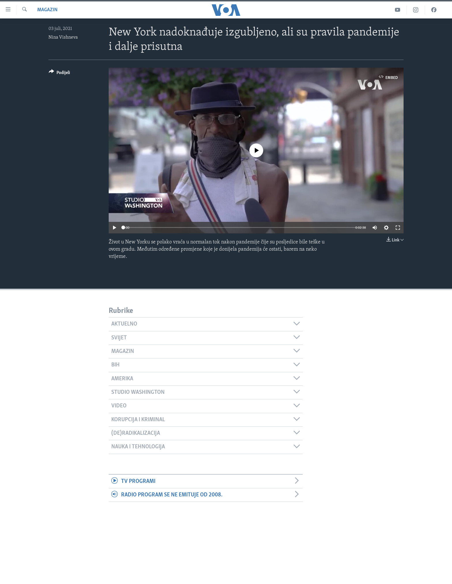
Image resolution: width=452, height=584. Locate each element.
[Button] (59, 74)
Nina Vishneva (63, 37)
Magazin (47, 10)
